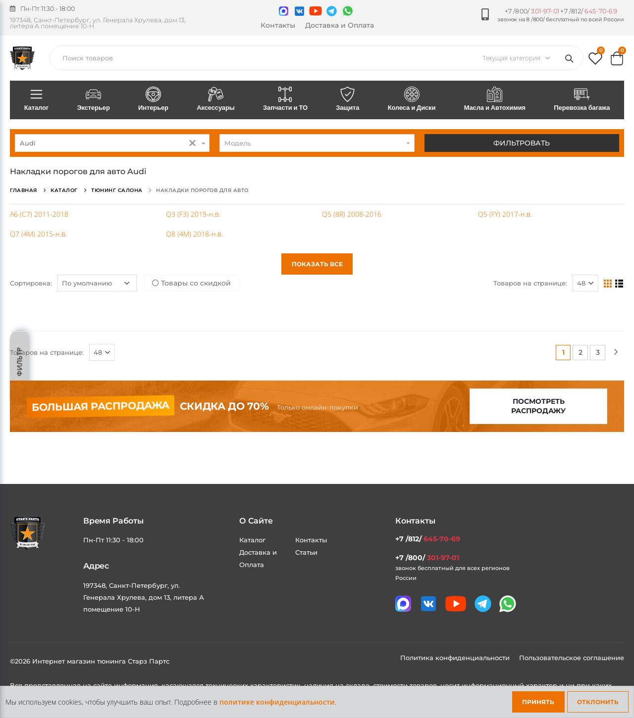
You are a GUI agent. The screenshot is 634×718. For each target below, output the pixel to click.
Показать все (317, 264)
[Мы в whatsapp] (347, 10)
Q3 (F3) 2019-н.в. (193, 214)
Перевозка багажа (582, 99)
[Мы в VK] (299, 11)
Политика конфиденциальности (456, 658)
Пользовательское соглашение (571, 658)
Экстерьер (93, 99)
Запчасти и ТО (285, 99)
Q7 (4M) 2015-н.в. (38, 234)
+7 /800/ (532, 11)
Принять (538, 702)
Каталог (36, 99)
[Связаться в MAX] (283, 11)
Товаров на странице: (530, 283)
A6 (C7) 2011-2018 (39, 214)
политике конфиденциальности (277, 702)
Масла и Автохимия (495, 99)
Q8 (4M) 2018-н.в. (194, 234)
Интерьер (153, 99)
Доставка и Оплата (339, 25)
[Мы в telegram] (331, 11)
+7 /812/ (588, 11)
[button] (595, 60)
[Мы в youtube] (315, 10)
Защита (348, 99)
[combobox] (112, 143)
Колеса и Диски (411, 99)
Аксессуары (216, 99)
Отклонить (598, 702)
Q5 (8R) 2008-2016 (351, 214)
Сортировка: (31, 283)
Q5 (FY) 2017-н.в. (505, 214)
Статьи (306, 552)
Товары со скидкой (191, 283)
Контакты (278, 25)
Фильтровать (521, 143)
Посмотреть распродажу (538, 406)
